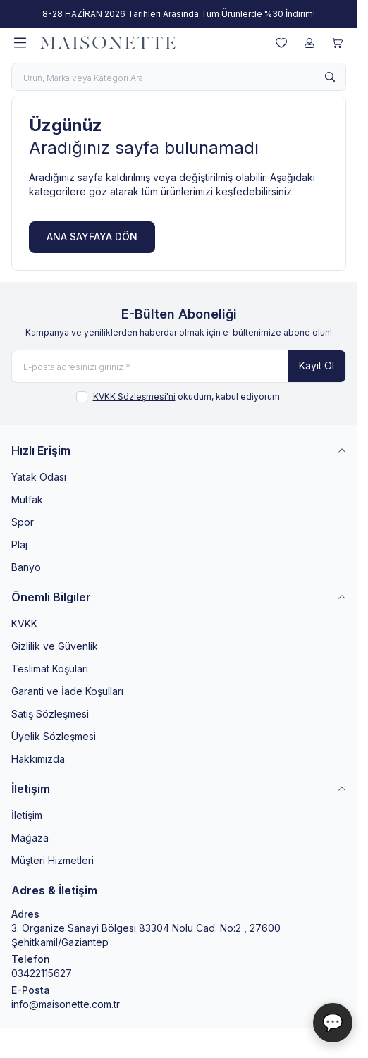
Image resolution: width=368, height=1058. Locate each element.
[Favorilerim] (281, 43)
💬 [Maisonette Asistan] (332, 1022)
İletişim (26, 815)
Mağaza (30, 838)
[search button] (330, 77)
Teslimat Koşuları (49, 669)
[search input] (178, 77)
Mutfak (27, 499)
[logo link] (108, 43)
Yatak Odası (38, 477)
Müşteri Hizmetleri (52, 860)
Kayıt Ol (316, 365)
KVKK (24, 623)
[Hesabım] (309, 43)
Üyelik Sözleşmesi (53, 736)
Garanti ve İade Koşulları (67, 691)
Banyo (26, 567)
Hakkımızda (38, 759)
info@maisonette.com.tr (65, 1004)
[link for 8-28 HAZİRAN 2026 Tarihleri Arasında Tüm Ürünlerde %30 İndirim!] (178, 14)
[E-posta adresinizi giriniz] (178, 366)
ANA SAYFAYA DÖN (92, 236)
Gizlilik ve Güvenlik (54, 646)
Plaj (19, 544)
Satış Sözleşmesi (50, 714)
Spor (22, 522)
